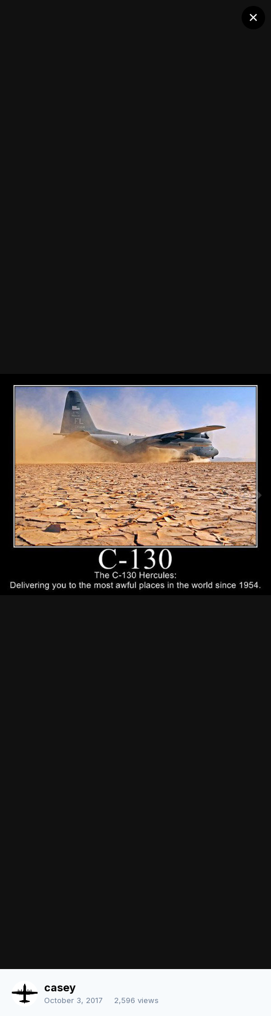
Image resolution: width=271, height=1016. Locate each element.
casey (60, 987)
